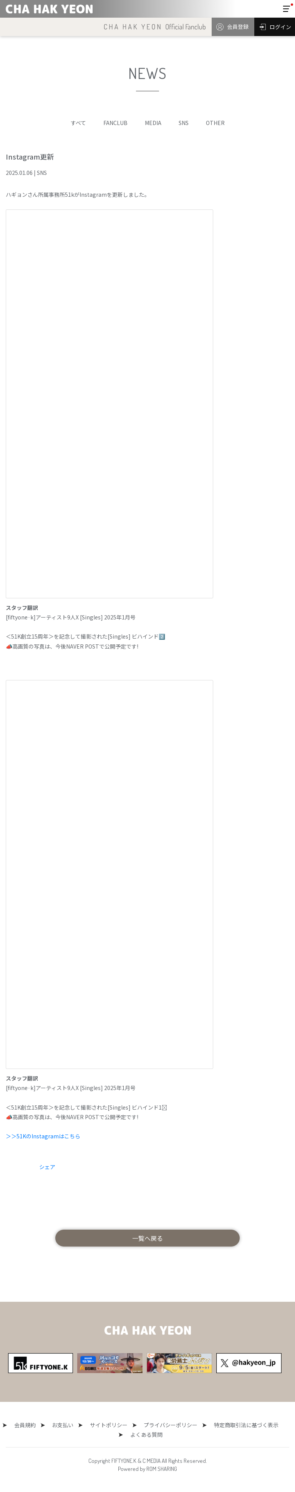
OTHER (215, 123)
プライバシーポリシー (164, 1425)
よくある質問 (144, 1434)
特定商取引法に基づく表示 (235, 1425)
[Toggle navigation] (286, 9)
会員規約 (31, 1425)
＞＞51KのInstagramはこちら (43, 1136)
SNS (184, 123)
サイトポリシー (106, 1425)
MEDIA (153, 123)
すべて (78, 123)
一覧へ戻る (147, 1238)
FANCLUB (115, 123)
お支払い (65, 1425)
